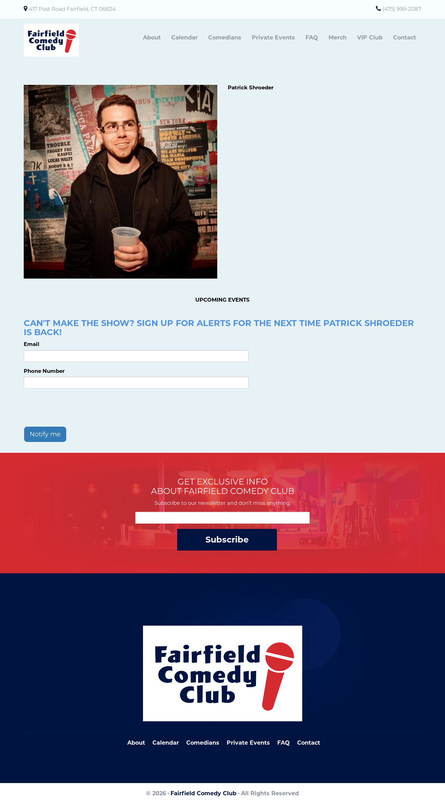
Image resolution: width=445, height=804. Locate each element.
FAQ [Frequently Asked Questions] (283, 742)
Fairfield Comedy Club (203, 793)
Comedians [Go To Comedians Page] (202, 742)
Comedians (224, 37)
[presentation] (77, 407)
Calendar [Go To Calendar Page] (165, 742)
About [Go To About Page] (136, 742)
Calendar (184, 37)
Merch (338, 37)
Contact (404, 37)
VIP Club (370, 37)
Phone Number (44, 371)
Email (31, 344)
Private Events (273, 37)
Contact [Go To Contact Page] (308, 742)
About (152, 37)
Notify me (45, 434)
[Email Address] (222, 518)
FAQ (312, 37)
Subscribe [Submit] (227, 539)
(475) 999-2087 (402, 9)
